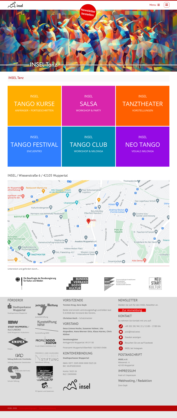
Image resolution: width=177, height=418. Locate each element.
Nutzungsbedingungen (28, 415)
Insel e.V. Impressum (127, 382)
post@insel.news (132, 338)
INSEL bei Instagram (133, 355)
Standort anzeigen (133, 344)
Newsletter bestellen (88, 12)
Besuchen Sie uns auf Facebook (139, 349)
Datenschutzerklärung (47, 415)
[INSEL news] (17, 6)
